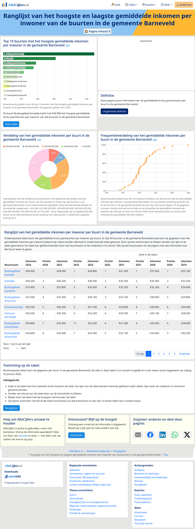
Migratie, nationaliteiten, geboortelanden (93, 505)
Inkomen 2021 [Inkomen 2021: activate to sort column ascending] (124, 262)
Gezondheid (76, 498)
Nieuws (138, 481)
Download (183, 5)
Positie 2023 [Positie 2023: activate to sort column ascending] (78, 262)
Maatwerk (140, 519)
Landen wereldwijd (80, 484)
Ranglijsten (11, 408)
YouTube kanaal (143, 523)
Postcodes (75, 477)
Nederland (88, 481)
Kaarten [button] (148, 5)
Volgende (184, 353)
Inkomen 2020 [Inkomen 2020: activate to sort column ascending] (155, 262)
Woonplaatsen (90, 477)
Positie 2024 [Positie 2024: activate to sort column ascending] (46, 262)
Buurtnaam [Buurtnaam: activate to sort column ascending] (11, 264)
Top (166, 454)
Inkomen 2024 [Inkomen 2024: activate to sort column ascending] (30, 262)
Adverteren (140, 512)
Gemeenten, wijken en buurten (87, 473)
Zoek (115, 5)
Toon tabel (11, 124)
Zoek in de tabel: (165, 254)
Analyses (139, 470)
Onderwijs (75, 509)
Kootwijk (9, 281)
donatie (23, 435)
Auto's (72, 495)
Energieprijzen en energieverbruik (88, 502)
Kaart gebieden (143, 495)
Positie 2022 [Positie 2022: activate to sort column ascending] (109, 262)
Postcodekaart (142, 502)
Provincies (75, 481)
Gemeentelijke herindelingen (151, 477)
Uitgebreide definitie (114, 111)
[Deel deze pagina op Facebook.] (150, 435)
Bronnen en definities (146, 473)
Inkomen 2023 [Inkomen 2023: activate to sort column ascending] (62, 262)
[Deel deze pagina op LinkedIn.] (162, 435)
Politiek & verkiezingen (82, 513)
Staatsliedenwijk (14, 307)
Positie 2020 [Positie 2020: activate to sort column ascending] (171, 262)
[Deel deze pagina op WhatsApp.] (174, 435)
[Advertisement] (146, 66)
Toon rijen (14, 348)
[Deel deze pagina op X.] (187, 435)
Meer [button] (165, 5)
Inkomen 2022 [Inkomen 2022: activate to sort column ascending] (93, 262)
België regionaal (101, 484)
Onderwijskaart (143, 498)
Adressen (74, 470)
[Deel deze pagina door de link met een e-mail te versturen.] (138, 435)
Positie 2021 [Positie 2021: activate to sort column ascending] (140, 262)
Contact (138, 516)
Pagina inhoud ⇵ (97, 31)
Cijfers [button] (130, 5)
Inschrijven (76, 435)
